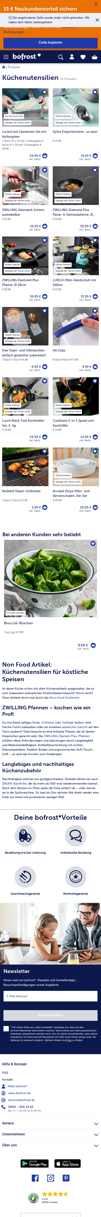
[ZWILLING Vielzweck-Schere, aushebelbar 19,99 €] (25, 201)
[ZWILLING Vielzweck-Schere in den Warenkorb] (44, 226)
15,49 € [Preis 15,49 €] (86, 156)
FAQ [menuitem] (5, 1073)
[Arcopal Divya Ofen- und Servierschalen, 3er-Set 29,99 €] (76, 482)
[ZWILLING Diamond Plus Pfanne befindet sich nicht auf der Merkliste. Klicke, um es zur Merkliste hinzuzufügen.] (44, 240)
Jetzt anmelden (50, 1015)
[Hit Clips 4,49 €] (76, 342)
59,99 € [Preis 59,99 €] (85, 226)
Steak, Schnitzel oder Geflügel (53, 722)
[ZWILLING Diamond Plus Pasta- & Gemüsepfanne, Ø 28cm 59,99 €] (76, 201)
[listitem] (16, 612)
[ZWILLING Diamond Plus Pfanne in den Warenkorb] (44, 296)
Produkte (14, 67)
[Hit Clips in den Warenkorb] (95, 366)
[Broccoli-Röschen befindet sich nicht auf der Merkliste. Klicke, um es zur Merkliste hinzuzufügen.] (93, 544)
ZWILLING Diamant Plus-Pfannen (67, 736)
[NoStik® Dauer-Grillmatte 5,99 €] (25, 482)
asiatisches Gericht (74, 727)
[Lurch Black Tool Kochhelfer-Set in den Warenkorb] (44, 437)
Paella (16, 727)
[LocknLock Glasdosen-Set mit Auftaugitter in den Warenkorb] (44, 155)
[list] (50, 866)
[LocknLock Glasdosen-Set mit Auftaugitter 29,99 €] (25, 127)
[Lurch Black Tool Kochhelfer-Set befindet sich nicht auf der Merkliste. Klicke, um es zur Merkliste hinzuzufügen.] (44, 381)
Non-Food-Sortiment (64, 697)
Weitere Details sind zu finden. (64, 1040)
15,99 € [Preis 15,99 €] (86, 296)
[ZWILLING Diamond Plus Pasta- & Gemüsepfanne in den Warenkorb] (95, 226)
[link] (28, 57)
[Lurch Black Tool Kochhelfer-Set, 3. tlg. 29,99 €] (25, 412)
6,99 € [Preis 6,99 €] (36, 367)
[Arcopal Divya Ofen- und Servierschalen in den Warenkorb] (95, 507)
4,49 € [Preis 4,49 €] (86, 367)
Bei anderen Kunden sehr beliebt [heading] (41, 534)
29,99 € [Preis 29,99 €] (35, 156)
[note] (50, 627)
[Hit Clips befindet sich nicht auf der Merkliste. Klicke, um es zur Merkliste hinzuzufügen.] (95, 311)
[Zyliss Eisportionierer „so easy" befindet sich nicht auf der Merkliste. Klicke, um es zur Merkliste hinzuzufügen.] (95, 92)
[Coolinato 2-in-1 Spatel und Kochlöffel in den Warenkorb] (95, 437)
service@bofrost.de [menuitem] (18, 1100)
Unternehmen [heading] (50, 1133)
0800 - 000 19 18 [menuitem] (17, 1107)
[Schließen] (96, 4)
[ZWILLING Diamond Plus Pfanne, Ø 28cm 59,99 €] (25, 272)
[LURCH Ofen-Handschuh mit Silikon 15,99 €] (76, 272)
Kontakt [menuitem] (7, 1079)
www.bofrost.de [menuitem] (16, 1093)
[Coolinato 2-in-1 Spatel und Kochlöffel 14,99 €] (76, 412)
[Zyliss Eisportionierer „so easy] (95, 155)
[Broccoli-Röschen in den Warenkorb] (93, 645)
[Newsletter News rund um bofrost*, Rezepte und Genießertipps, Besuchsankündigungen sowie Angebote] (50, 1009)
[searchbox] (60, 57)
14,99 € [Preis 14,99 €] (85, 437)
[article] (50, 730)
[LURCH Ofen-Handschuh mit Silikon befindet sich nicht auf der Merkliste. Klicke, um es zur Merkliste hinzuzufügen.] (95, 240)
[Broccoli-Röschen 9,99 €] (50, 598)
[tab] (71, 57)
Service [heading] (50, 1122)
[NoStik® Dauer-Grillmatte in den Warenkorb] (44, 507)
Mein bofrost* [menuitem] (14, 1086)
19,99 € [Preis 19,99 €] (35, 226)
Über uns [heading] (50, 1144)
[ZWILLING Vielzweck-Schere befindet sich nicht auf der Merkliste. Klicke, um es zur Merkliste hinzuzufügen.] (44, 170)
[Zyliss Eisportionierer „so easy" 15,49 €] (76, 127)
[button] (8, 57)
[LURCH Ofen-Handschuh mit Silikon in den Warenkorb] (95, 296)
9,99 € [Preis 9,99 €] (83, 645)
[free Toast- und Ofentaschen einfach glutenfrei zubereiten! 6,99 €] (25, 342)
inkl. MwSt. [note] (83, 648)
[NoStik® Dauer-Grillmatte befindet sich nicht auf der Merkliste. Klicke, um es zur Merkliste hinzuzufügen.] (44, 451)
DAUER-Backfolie (14, 783)
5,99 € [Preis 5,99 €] (36, 507)
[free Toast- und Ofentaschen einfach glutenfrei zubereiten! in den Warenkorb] (44, 366)
